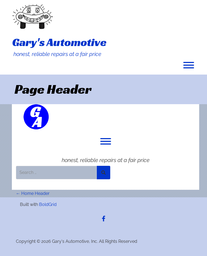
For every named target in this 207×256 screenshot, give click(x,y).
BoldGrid (48, 204)
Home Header (33, 193)
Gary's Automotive (59, 42)
